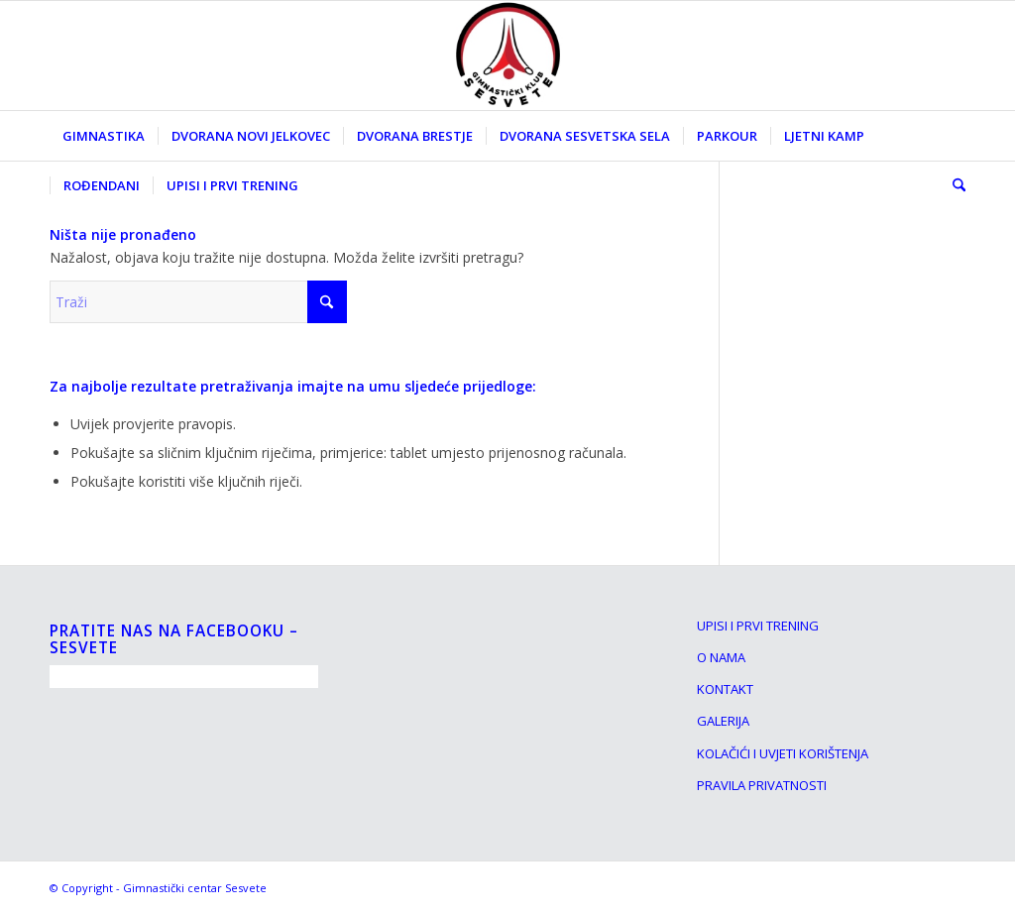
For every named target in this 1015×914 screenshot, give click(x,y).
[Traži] (952, 185)
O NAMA (721, 657)
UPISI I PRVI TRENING (758, 625)
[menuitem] (104, 136)
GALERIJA (723, 721)
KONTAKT (725, 689)
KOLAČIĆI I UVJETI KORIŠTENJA (782, 753)
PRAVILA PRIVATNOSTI (762, 785)
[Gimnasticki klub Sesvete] (507, 55)
